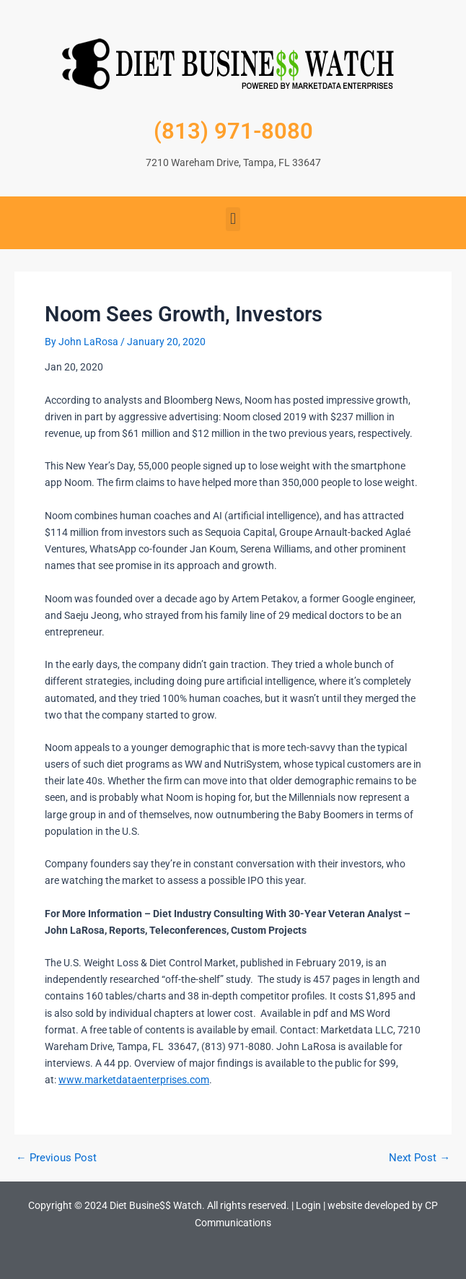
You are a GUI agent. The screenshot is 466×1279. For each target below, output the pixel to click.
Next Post (419, 1158)
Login (308, 1205)
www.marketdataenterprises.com (133, 1079)
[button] (232, 219)
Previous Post (56, 1158)
